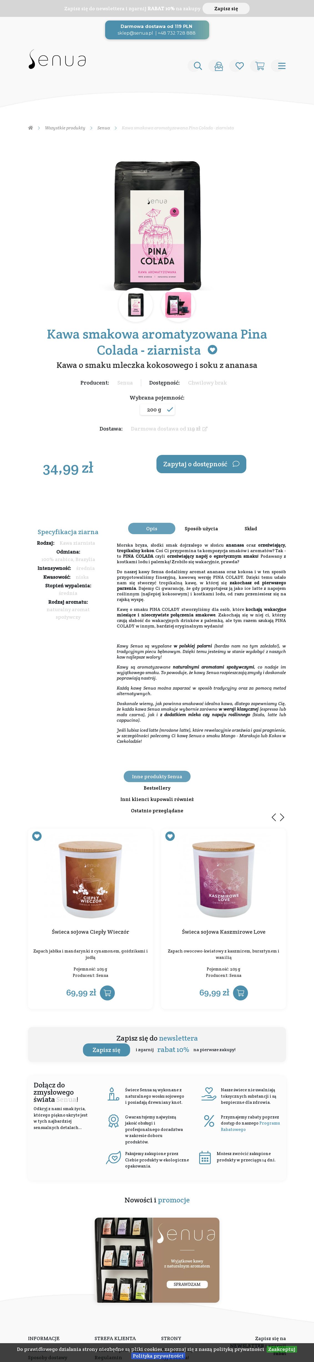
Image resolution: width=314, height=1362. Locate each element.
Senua (125, 382)
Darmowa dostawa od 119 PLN (156, 26)
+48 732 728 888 (177, 33)
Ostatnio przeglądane (157, 810)
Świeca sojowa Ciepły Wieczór (90, 932)
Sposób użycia (201, 528)
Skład (251, 528)
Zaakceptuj (281, 1349)
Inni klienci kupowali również (157, 799)
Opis (151, 528)
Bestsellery (157, 788)
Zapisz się (226, 8)
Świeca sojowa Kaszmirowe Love (223, 932)
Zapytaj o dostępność (201, 464)
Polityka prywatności (158, 1356)
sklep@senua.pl (135, 33)
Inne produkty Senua (157, 776)
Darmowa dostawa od (169, 428)
